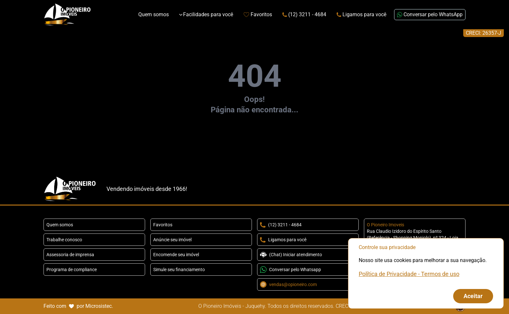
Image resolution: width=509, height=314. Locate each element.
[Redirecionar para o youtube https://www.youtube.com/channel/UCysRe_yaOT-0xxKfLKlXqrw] (462, 189)
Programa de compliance (71, 269)
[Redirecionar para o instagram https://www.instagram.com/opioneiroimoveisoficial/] (441, 189)
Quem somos (59, 224)
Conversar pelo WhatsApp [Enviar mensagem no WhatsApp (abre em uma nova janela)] (430, 14)
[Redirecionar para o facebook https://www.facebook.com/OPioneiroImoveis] (431, 189)
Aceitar (473, 296)
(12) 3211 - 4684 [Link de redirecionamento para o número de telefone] (304, 14)
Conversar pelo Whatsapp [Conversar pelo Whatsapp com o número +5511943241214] (290, 269)
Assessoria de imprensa (70, 254)
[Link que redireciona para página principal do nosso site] (67, 15)
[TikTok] (452, 189)
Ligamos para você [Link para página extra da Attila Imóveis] (361, 14)
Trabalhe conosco (64, 239)
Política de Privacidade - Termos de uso (409, 273)
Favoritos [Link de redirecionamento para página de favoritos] (257, 14)
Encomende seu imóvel (176, 254)
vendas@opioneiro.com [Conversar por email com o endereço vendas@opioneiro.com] (288, 284)
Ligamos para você (283, 240)
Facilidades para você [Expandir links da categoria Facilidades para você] (206, 14)
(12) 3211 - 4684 (281, 225)
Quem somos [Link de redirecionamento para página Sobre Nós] (153, 14)
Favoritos (162, 224)
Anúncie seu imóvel (172, 239)
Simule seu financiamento (179, 269)
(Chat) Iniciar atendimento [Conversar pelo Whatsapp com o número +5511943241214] (291, 254)
